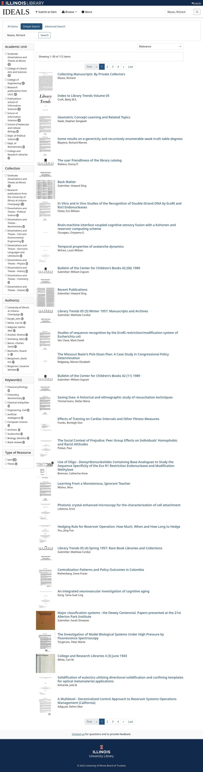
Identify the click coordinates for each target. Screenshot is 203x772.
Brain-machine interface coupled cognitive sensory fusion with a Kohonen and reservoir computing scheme (117, 227)
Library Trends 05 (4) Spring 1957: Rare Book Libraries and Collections (110, 548)
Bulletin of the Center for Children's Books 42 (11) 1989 (99, 376)
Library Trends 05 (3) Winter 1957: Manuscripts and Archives (103, 311)
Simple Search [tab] (31, 26)
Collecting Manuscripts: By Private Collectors (91, 74)
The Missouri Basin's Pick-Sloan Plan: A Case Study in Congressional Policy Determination (113, 356)
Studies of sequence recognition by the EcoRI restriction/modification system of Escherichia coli (118, 334)
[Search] (179, 12)
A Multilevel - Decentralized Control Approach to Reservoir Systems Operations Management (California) (117, 701)
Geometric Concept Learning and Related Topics (94, 117)
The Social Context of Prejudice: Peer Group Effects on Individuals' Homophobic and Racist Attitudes (117, 442)
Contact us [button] (78, 734)
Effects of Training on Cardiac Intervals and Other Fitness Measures (108, 419)
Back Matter (67, 182)
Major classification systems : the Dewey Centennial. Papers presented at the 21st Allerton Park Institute (119, 615)
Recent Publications (72, 289)
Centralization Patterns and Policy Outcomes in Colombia (101, 569)
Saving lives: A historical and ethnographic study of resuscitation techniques (115, 397)
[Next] (123, 67)
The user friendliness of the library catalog (89, 160)
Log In (196, 3)
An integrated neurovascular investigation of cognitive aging (103, 591)
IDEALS (16, 12)
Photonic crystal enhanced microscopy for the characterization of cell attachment (119, 505)
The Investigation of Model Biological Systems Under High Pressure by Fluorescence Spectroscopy (111, 636)
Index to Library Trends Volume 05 (83, 95)
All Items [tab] (13, 26)
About (87, 12)
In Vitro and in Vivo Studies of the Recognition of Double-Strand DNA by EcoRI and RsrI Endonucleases (119, 205)
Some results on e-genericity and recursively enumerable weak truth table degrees (120, 139)
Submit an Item (46, 12)
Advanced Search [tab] (55, 26)
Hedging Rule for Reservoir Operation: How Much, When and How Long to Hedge (119, 526)
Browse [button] (68, 12)
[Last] (130, 67)
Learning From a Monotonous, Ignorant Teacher (94, 483)
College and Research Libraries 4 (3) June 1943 (92, 656)
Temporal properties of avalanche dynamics (91, 246)
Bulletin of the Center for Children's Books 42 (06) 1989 (99, 268)
